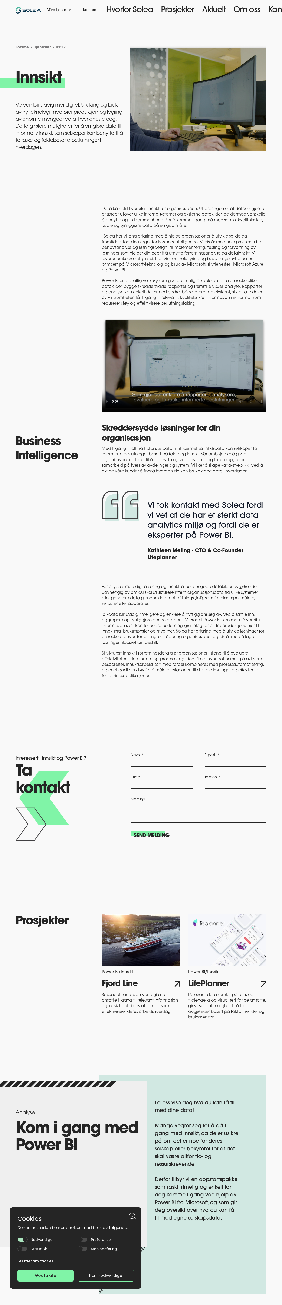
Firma (135, 777)
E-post (210, 755)
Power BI (110, 281)
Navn (135, 755)
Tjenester (39, 47)
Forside (21, 47)
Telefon (211, 777)
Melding (138, 799)
